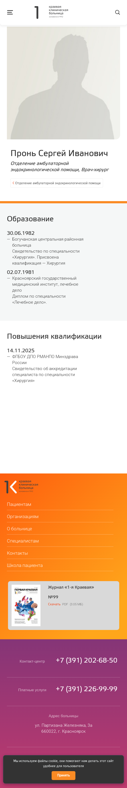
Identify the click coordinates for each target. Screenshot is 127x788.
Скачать (54, 592)
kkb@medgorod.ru (63, 745)
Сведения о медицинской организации (63, 753)
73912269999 (86, 677)
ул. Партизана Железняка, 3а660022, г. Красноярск (63, 716)
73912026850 (86, 649)
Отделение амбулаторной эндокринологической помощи (58, 183)
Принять (63, 775)
